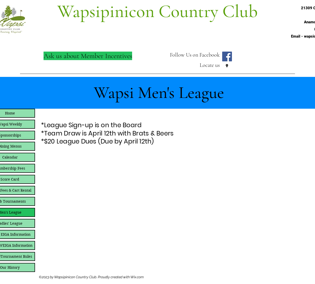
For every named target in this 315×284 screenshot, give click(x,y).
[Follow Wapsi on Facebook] (227, 56)
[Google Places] (226, 65)
